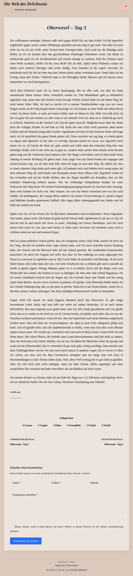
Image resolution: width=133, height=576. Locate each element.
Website (94, 482)
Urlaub (91, 425)
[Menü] (126, 6)
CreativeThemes (78, 570)
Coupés (43, 425)
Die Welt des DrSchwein (25, 4)
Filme (57, 425)
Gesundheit (74, 425)
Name (17, 483)
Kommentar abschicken (26, 541)
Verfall (106, 425)
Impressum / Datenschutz (66, 565)
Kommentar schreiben (25, 495)
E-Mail (56, 483)
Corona (27, 425)
